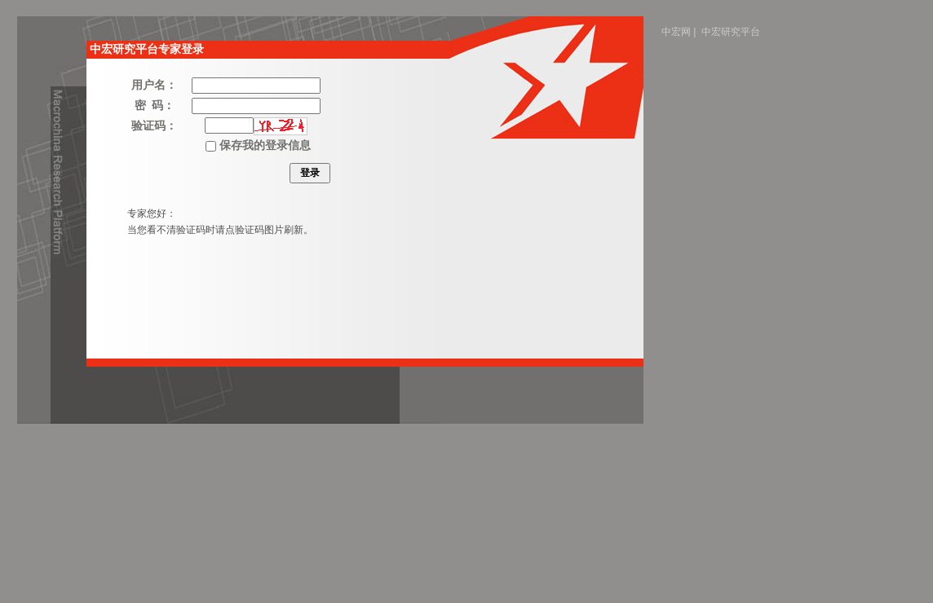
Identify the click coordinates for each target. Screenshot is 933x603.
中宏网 (676, 31)
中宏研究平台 (730, 31)
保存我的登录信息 (258, 145)
